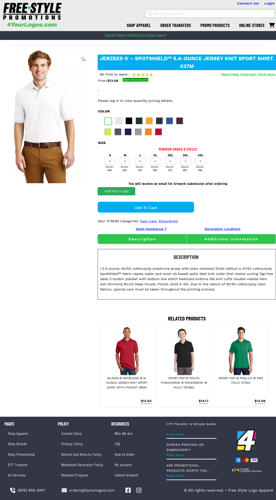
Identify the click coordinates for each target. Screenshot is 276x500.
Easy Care (156, 35)
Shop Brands (17, 443)
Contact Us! (248, 3)
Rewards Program (74, 475)
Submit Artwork (126, 475)
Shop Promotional (21, 454)
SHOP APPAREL (139, 25)
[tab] (142, 239)
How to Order (125, 454)
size (102, 143)
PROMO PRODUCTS (215, 25)
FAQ (117, 443)
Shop (121, 35)
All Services (17, 475)
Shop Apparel (18, 433)
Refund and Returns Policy (81, 454)
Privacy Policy (72, 443)
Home (109, 35)
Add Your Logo (116, 191)
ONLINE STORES (252, 25)
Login (269, 3)
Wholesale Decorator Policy (82, 464)
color (104, 111)
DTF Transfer (18, 464)
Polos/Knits (136, 35)
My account (123, 464)
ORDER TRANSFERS (175, 25)
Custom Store (71, 433)
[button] (83, 59)
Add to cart (146, 207)
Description (142, 239)
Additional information (231, 239)
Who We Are (123, 433)
